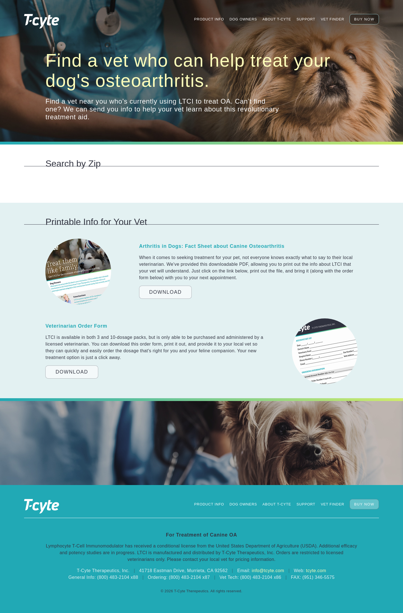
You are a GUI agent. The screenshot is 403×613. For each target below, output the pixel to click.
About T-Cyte (277, 19)
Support (305, 19)
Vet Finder (332, 19)
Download (165, 292)
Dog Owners (243, 19)
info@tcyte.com (268, 570)
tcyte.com (316, 570)
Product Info (209, 19)
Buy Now (364, 19)
